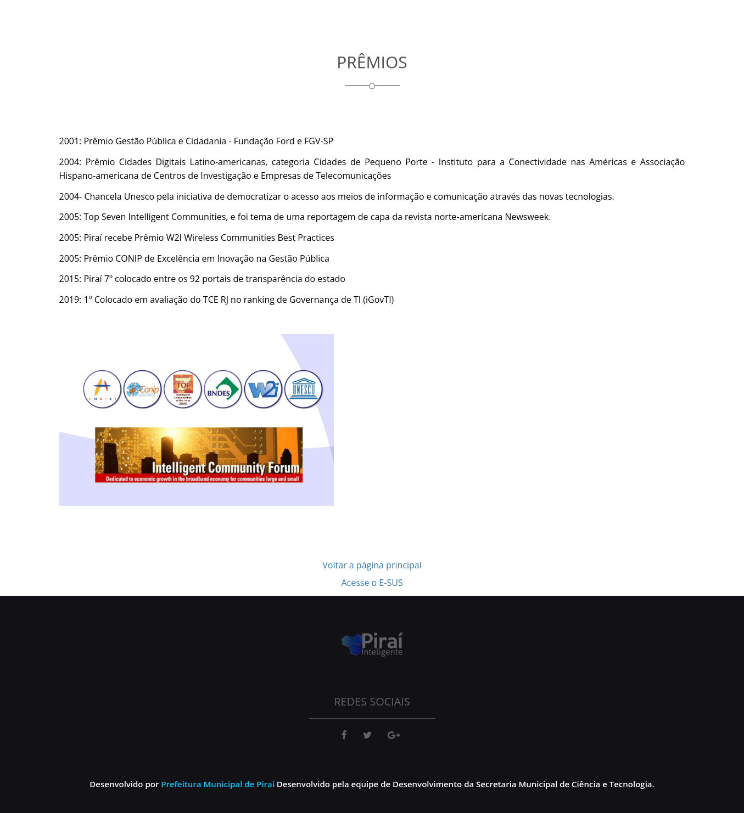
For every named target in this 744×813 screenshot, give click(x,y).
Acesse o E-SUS (371, 583)
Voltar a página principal (371, 565)
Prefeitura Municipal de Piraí (218, 783)
